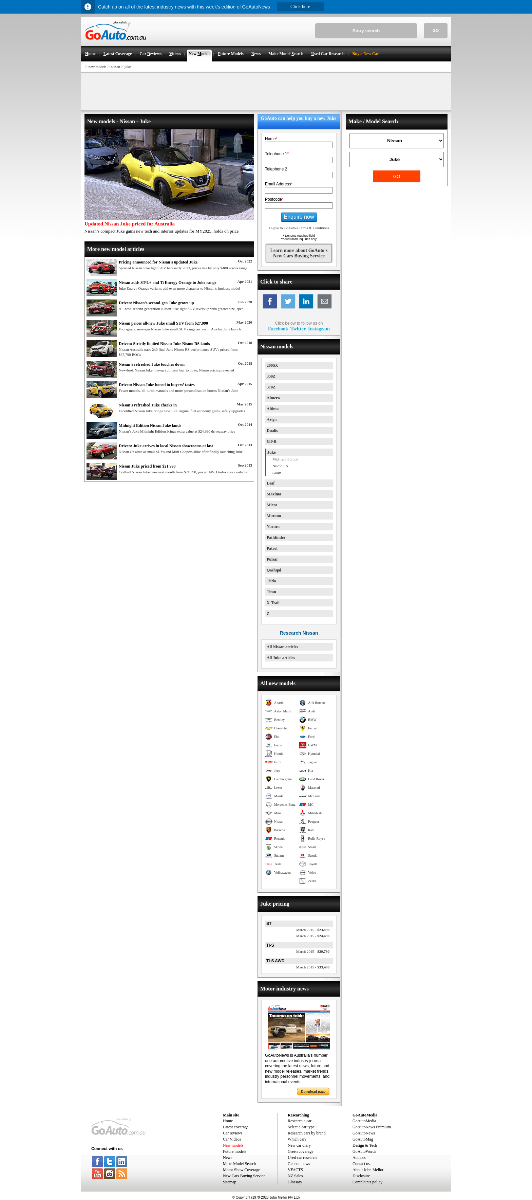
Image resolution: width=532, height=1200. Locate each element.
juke (128, 67)
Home (228, 1121)
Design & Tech (365, 1145)
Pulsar (272, 559)
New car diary (299, 1145)
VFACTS (295, 1169)
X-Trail (273, 602)
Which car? (297, 1139)
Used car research (302, 1157)
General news (299, 1163)
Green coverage (301, 1151)
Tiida (271, 581)
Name (271, 139)
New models (233, 1145)
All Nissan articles (282, 646)
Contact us (361, 1163)
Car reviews (233, 1133)
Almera (273, 398)
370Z (271, 387)
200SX (272, 365)
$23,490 (312, 930)
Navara (273, 526)
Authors (359, 1157)
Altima (273, 408)
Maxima (274, 494)
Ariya (272, 419)
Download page (313, 1091)
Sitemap (229, 1182)
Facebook (278, 328)
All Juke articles (281, 657)
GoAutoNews (364, 1133)
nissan (115, 67)
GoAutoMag (363, 1139)
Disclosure (361, 1176)
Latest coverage (236, 1127)
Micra (272, 505)
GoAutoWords (364, 1151)
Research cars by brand (307, 1133)
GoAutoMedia (364, 1121)
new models (98, 67)
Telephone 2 (276, 169)
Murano (274, 515)
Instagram (319, 328)
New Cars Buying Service (244, 1176)
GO (436, 30)
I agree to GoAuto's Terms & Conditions (299, 228)
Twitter (298, 328)
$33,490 (312, 967)
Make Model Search (239, 1163)
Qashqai (274, 570)
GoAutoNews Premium (372, 1127)
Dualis (272, 430)
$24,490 (312, 936)
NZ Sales (295, 1176)
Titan (271, 591)
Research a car (299, 1121)
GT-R (272, 441)
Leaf (270, 483)
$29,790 (312, 951)
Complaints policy (367, 1182)
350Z (271, 376)
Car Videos (232, 1139)
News (227, 1157)
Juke (271, 452)
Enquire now (299, 217)
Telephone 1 (277, 153)
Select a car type (301, 1127)
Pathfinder (276, 537)
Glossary (295, 1182)
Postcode (274, 199)
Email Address (278, 184)
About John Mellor (368, 1169)
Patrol (272, 548)
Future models (234, 1151)
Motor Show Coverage (241, 1169)
